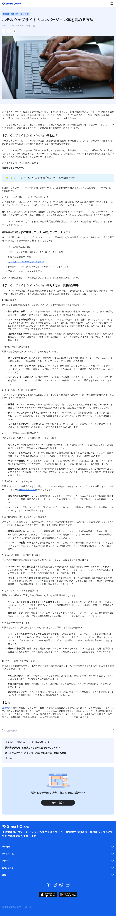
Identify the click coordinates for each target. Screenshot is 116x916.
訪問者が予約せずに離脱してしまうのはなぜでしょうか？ (32, 747)
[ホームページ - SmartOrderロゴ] (11, 3)
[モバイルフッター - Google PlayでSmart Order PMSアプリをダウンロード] (68, 894)
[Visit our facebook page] (48, 885)
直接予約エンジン (27, 489)
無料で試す (58, 802)
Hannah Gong (22, 25)
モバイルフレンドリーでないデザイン (26, 261)
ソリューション (8, 853)
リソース (5, 860)
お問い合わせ (7, 867)
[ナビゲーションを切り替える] (112, 3)
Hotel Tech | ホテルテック (16, 13)
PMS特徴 (6, 846)
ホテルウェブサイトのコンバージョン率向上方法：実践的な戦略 (35, 752)
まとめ (8, 758)
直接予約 (6, 707)
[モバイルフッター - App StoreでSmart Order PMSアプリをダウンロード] (48, 894)
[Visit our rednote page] (67, 885)
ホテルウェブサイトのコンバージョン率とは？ (27, 742)
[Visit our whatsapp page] (61, 885)
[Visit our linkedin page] (55, 885)
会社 (4, 874)
